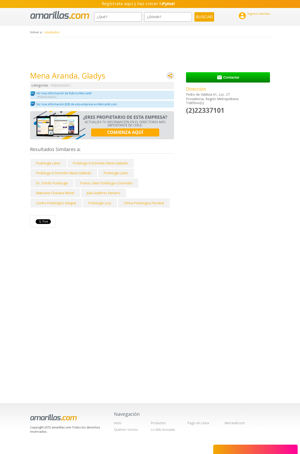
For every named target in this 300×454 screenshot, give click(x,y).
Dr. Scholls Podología (52, 183)
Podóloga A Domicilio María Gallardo (100, 163)
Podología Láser (48, 163)
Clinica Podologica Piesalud (144, 203)
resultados (52, 32)
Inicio (118, 423)
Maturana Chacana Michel (55, 193)
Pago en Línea (198, 423)
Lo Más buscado (163, 429)
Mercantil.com (235, 423)
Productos (158, 423)
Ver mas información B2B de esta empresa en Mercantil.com (76, 104)
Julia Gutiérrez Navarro (103, 193)
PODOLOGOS (60, 85)
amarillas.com (59, 15)
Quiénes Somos (126, 429)
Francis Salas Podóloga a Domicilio (106, 183)
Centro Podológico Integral (56, 203)
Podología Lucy (99, 203)
